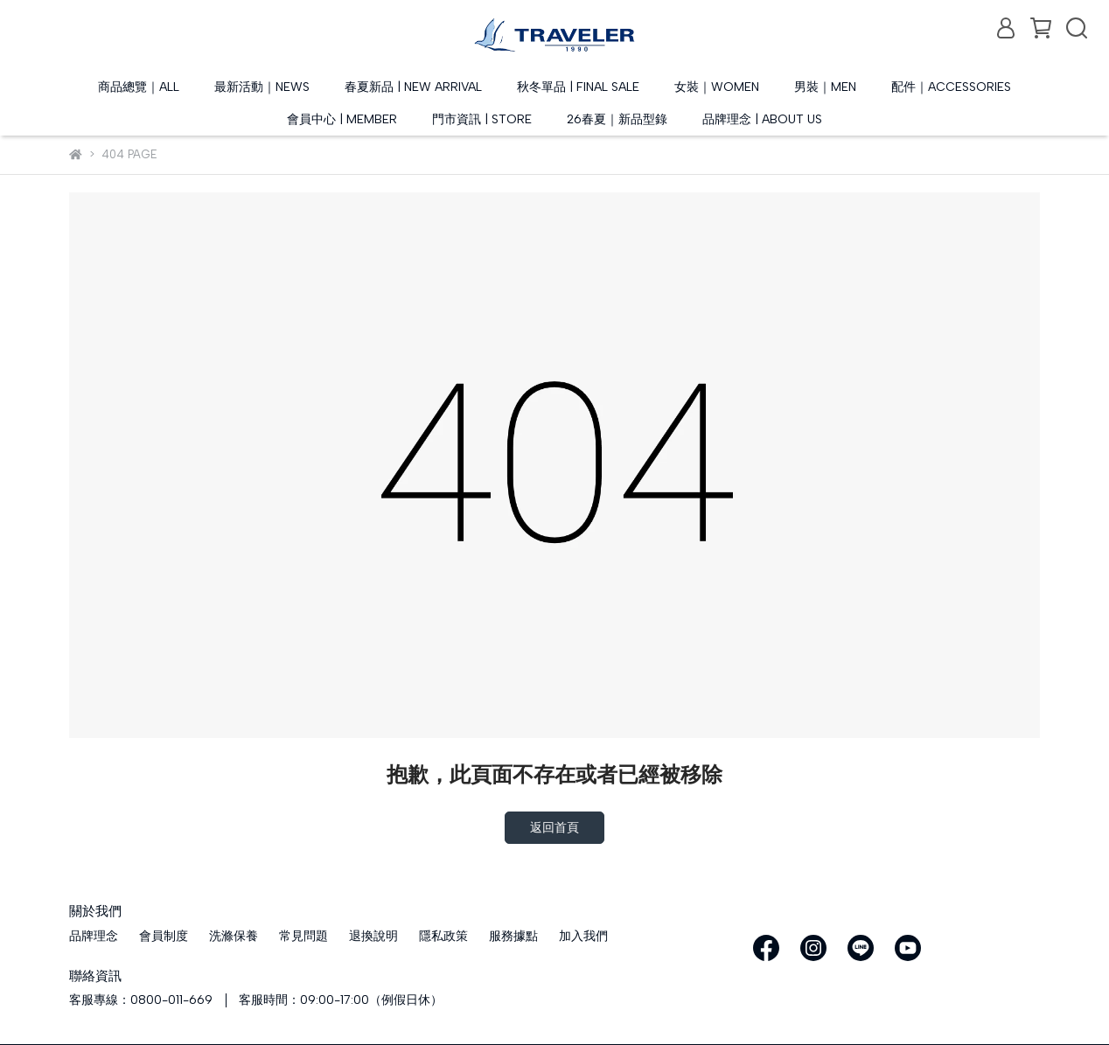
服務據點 (513, 936)
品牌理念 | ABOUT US (762, 119)
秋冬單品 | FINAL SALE (578, 87)
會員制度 (163, 936)
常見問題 (303, 936)
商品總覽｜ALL (138, 87)
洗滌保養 (233, 936)
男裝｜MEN (825, 87)
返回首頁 (554, 827)
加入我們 (583, 936)
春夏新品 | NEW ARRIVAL (413, 87)
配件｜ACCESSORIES (951, 87)
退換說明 (373, 936)
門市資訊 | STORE (482, 119)
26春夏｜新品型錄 (617, 119)
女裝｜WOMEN (716, 87)
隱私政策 (443, 936)
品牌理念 (93, 936)
